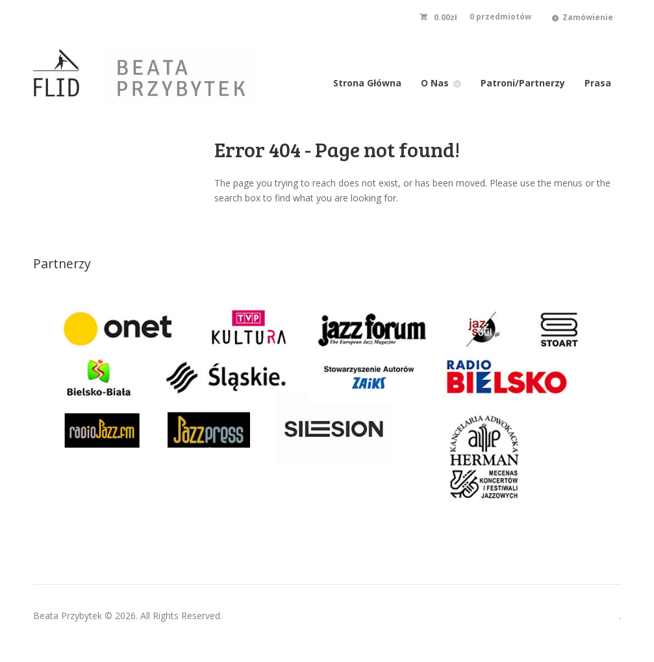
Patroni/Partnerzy (523, 83)
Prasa (598, 83)
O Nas (435, 83)
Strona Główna (367, 83)
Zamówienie (587, 17)
